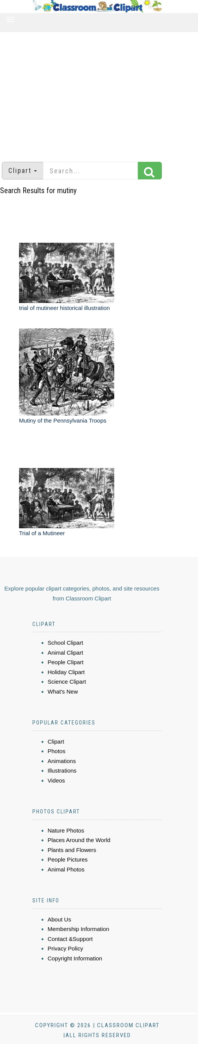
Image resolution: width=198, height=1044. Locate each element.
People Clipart (65, 662)
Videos (56, 780)
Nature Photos (66, 830)
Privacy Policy (65, 948)
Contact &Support (70, 939)
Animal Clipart (65, 652)
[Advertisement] (99, 93)
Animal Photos (66, 869)
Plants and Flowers (72, 850)
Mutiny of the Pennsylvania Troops (62, 420)
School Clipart (65, 642)
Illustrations (62, 770)
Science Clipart (67, 681)
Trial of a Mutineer (42, 533)
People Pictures (68, 859)
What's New (63, 691)
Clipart (56, 741)
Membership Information (78, 929)
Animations (62, 761)
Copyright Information (75, 958)
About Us (59, 919)
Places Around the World (79, 840)
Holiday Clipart (66, 672)
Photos (56, 751)
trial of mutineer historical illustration (64, 308)
